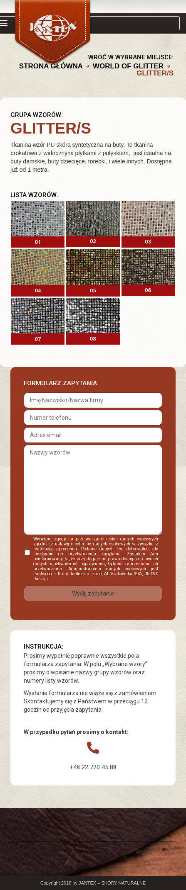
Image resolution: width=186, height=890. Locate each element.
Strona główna (51, 66)
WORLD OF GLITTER (128, 66)
